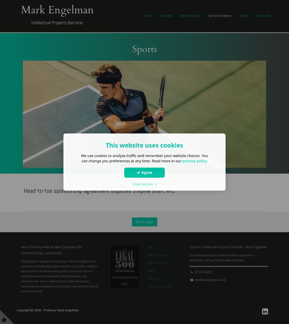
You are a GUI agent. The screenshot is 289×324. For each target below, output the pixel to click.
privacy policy (194, 160)
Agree (144, 172)
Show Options (144, 184)
